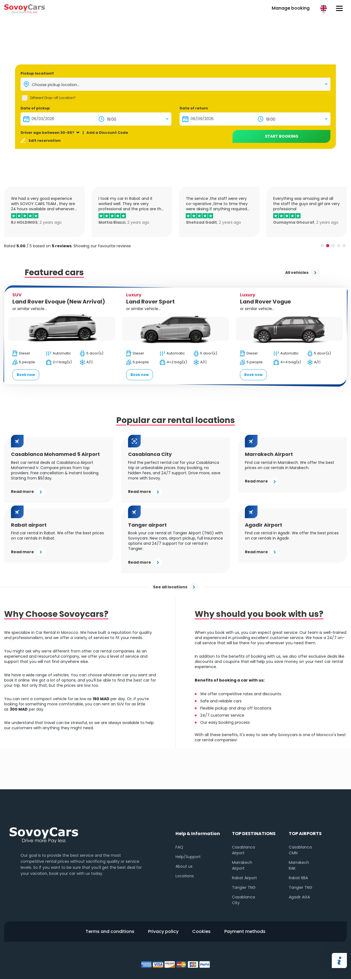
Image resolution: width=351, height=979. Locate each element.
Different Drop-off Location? (53, 97)
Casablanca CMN (300, 850)
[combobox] (175, 84)
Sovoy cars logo (24, 8)
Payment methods (244, 931)
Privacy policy (163, 931)
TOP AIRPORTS (305, 833)
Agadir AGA (299, 897)
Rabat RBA (298, 878)
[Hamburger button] (339, 8)
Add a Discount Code (107, 132)
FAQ (179, 847)
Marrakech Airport (242, 865)
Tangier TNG (244, 887)
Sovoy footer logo (44, 833)
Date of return (194, 108)
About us (184, 866)
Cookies (201, 931)
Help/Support (188, 856)
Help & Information (198, 833)
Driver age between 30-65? (47, 132)
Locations (185, 876)
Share (339, 960)
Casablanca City (243, 900)
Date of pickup (35, 108)
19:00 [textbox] (111, 119)
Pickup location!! (37, 73)
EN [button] (323, 8)
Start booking (281, 136)
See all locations (175, 587)
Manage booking (291, 8)
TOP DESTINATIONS (254, 833)
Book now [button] (26, 374)
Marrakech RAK (299, 865)
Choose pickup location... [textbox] (56, 84)
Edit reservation (45, 140)
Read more (28, 492)
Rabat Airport (244, 878)
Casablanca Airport (243, 850)
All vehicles (302, 272)
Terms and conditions (110, 931)
